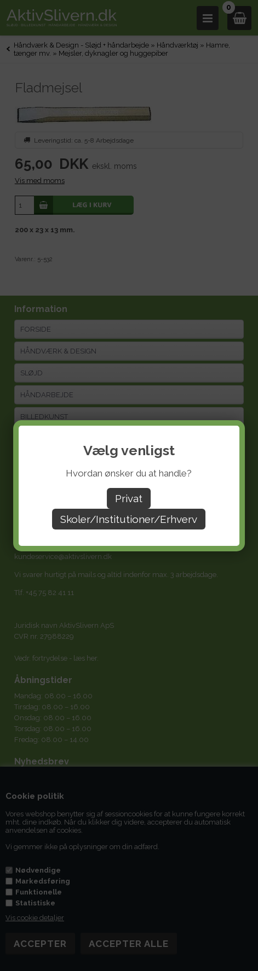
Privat (128, 498)
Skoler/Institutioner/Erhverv (128, 519)
